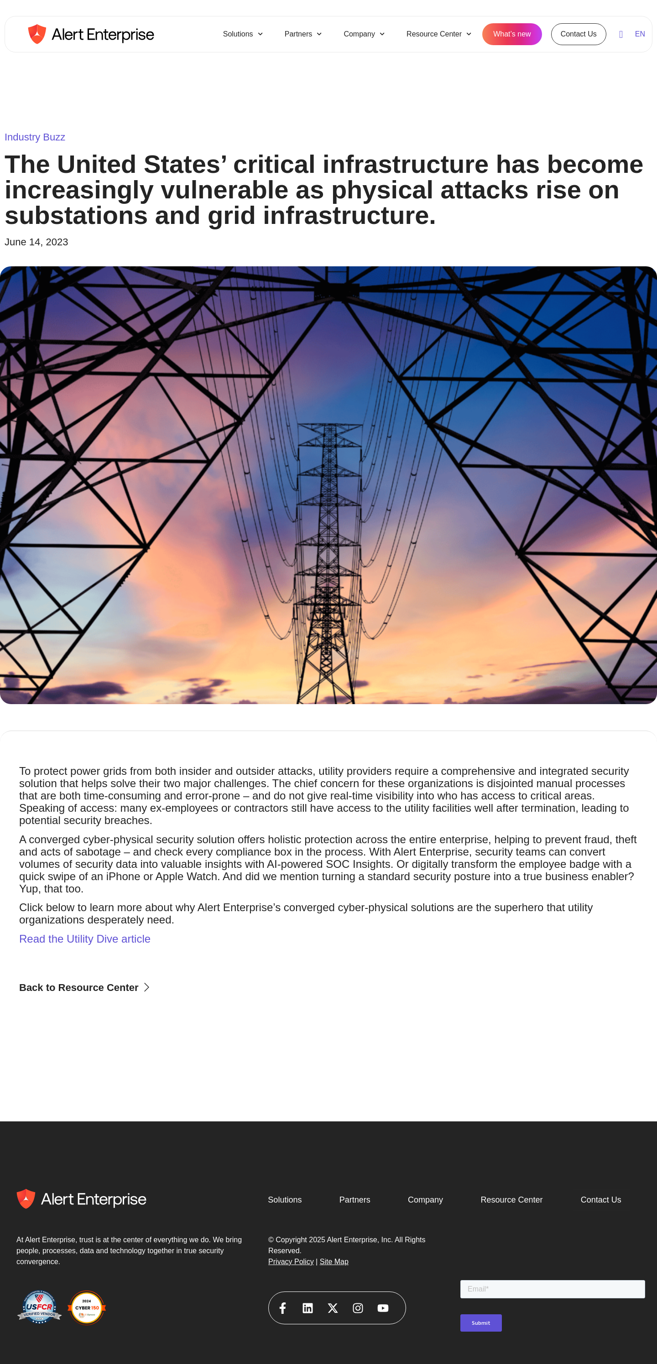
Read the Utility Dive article (85, 939)
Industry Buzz (35, 137)
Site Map (334, 1261)
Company (364, 34)
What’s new (512, 34)
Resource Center (439, 34)
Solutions (243, 34)
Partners (303, 34)
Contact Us (579, 34)
